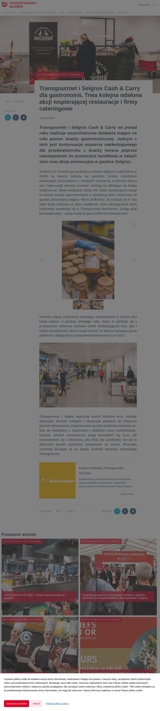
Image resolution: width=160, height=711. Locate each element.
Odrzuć (36, 703)
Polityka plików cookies (57, 703)
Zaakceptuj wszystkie (16, 703)
